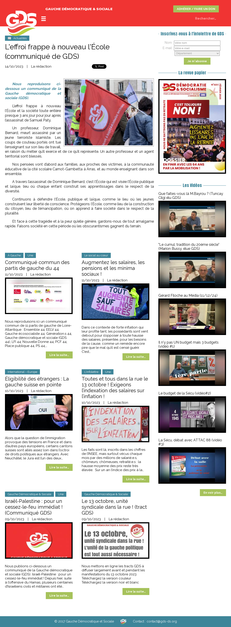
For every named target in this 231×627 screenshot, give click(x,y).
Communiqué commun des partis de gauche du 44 (37, 265)
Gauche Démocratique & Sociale (29, 494)
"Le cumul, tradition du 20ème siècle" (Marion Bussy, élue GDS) (188, 246)
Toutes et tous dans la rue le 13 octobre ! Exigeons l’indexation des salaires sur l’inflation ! (115, 387)
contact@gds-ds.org (162, 621)
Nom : (169, 42)
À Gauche (14, 255)
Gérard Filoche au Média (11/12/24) (187, 295)
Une (30, 255)
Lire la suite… (59, 355)
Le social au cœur (96, 255)
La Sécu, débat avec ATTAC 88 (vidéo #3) (190, 442)
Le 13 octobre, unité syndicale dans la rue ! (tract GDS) (114, 507)
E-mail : (168, 48)
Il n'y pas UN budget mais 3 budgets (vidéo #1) (188, 344)
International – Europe (22, 372)
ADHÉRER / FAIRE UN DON (196, 9)
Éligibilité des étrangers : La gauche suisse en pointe (37, 382)
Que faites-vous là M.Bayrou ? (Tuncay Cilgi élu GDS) (190, 196)
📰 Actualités (17, 38)
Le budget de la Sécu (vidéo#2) (184, 393)
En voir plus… (212, 492)
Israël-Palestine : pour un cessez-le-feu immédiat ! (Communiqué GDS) (34, 507)
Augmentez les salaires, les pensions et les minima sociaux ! (113, 268)
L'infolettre (91, 372)
